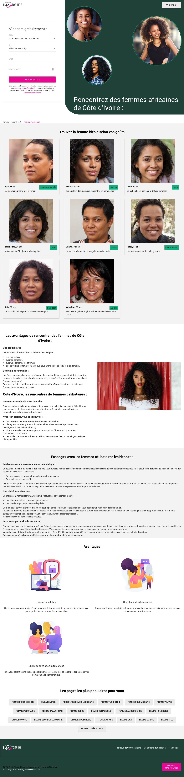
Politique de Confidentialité (25, 88)
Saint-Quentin (171, 247)
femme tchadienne (101, 710)
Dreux (175, 187)
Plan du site (174, 747)
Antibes (113, 307)
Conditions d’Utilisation (32, 93)
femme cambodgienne (130, 710)
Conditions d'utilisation (155, 747)
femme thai (167, 719)
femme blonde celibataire (48, 719)
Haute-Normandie (48, 187)
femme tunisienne (110, 702)
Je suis (11, 35)
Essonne (113, 187)
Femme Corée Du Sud (92, 728)
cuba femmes (48, 702)
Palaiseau (51, 307)
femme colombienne (139, 702)
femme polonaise (25, 710)
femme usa (126, 719)
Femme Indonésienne (23, 702)
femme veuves (164, 702)
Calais (53, 247)
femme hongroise (158, 710)
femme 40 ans (105, 719)
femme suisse (146, 719)
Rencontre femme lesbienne (78, 702)
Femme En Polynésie (80, 719)
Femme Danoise (19, 719)
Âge (10, 45)
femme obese (77, 710)
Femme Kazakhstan (52, 710)
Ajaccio (113, 247)
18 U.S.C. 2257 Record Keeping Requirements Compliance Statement (30, 767)
